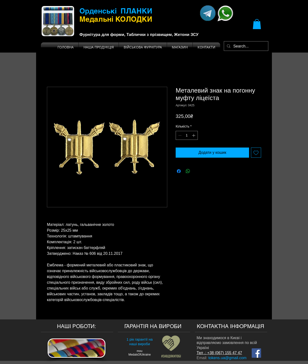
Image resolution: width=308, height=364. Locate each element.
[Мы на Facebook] (256, 353)
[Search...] (245, 46)
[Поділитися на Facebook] (179, 171)
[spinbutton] (186, 135)
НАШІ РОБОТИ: (76, 326)
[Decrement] (179, 135)
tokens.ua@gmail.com (227, 358)
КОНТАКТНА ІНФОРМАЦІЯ (230, 326)
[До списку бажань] (256, 153)
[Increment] (194, 135)
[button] (257, 24)
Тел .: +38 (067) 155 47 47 (219, 353)
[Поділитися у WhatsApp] (188, 171)
